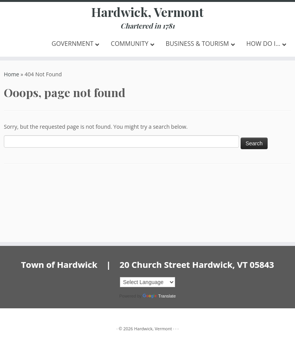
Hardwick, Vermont (147, 12)
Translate (159, 296)
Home (11, 74)
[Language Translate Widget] (147, 282)
